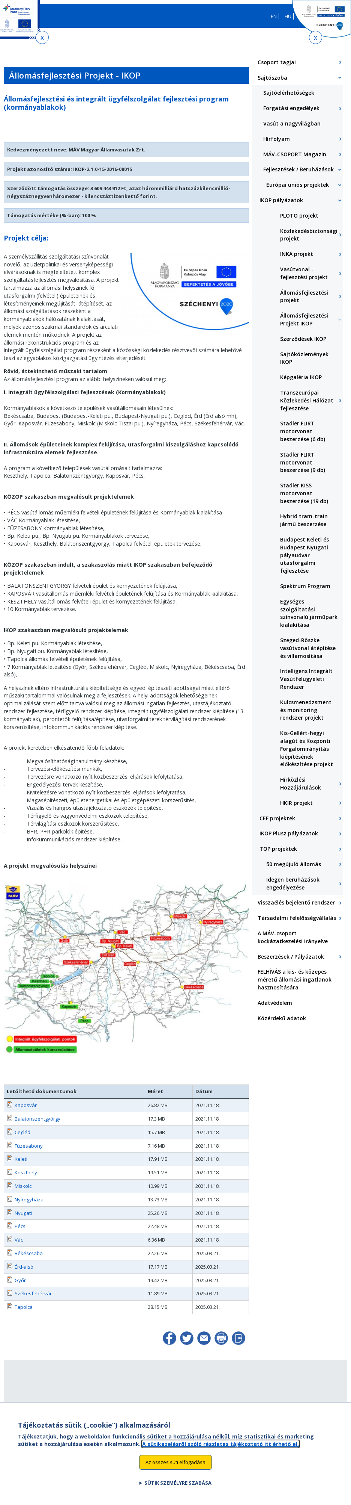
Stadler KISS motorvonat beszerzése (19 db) (304, 493)
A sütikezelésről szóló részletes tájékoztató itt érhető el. (220, 1447)
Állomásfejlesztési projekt (304, 296)
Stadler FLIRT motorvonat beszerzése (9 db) (302, 462)
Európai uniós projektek (297, 184)
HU (288, 16)
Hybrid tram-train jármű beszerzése (304, 520)
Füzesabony (29, 1145)
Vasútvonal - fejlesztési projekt (304, 273)
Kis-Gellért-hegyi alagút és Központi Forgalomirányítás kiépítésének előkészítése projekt (306, 748)
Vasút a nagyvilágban (292, 123)
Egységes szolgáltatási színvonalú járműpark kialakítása (309, 613)
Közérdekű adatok (282, 1018)
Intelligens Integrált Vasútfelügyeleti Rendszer (306, 678)
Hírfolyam (276, 138)
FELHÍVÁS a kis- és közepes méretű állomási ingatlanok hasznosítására (295, 979)
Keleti (21, 1159)
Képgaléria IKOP (301, 377)
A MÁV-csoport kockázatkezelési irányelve (293, 937)
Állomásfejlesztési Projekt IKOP (304, 319)
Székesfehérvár (33, 1293)
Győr (20, 1280)
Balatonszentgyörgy (37, 1118)
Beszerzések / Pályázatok (291, 956)
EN (274, 16)
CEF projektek (277, 818)
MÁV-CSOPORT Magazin (294, 154)
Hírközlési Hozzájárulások (300, 783)
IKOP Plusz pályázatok (289, 833)
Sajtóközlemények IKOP (304, 358)
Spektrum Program (305, 586)
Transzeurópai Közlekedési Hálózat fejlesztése (306, 400)
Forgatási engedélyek (291, 108)
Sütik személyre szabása (178, 1487)
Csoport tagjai (277, 62)
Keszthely (26, 1172)
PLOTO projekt (299, 215)
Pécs (20, 1226)
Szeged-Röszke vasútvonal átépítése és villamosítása (308, 648)
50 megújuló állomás (293, 864)
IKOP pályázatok (281, 200)
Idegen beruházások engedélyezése (293, 883)
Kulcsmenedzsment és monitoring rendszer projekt (306, 710)
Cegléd (22, 1132)
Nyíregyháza (29, 1199)
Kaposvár (26, 1105)
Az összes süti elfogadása (176, 1466)
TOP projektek (278, 848)
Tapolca (24, 1307)
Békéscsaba (29, 1253)
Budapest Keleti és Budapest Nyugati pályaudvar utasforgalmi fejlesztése (304, 555)
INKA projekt (296, 253)
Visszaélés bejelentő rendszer (296, 902)
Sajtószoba (272, 77)
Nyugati (23, 1213)
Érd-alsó (24, 1266)
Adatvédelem (275, 1002)
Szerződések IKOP (303, 338)
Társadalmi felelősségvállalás (297, 917)
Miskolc (23, 1186)
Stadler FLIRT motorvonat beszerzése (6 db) (302, 431)
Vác (19, 1239)
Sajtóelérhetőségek (288, 92)
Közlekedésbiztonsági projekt (309, 234)
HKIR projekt (296, 802)
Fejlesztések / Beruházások (298, 169)
